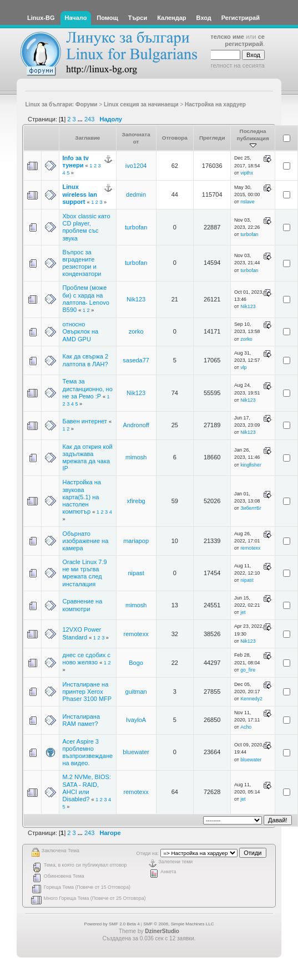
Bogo (136, 662)
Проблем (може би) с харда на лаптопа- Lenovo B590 (86, 298)
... (81, 119)
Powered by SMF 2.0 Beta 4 (112, 923)
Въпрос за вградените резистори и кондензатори (82, 263)
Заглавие (87, 138)
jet (242, 612)
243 (89, 119)
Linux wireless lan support (80, 193)
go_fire (247, 670)
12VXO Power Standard (82, 633)
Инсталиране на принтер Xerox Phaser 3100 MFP (87, 691)
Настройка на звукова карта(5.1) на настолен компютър (82, 497)
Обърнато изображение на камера (86, 540)
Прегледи (212, 138)
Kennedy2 (251, 699)
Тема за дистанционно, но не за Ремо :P (88, 388)
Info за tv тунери (76, 161)
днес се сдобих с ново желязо (86, 658)
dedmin (136, 194)
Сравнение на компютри (83, 605)
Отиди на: (148, 853)
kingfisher (250, 465)
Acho (245, 727)
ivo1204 (136, 165)
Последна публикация (252, 138)
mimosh (136, 457)
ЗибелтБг (250, 508)
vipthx (246, 173)
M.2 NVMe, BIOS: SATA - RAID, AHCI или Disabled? (87, 788)
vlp (243, 367)
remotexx (250, 548)
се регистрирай (245, 40)
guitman (136, 691)
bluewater (136, 752)
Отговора (175, 138)
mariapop (136, 540)
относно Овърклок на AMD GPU (81, 331)
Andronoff (136, 425)
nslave (247, 201)
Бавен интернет (86, 421)
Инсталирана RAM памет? (81, 720)
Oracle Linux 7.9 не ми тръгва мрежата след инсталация (85, 573)
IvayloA (136, 719)
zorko (136, 331)
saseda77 (136, 360)
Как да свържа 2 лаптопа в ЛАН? (86, 360)
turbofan (136, 227)
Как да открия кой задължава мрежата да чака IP (88, 457)
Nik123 (136, 299)
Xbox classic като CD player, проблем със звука (86, 227)
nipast (136, 573)
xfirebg (136, 501)
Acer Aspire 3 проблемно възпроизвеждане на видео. (88, 752)
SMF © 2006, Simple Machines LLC (178, 923)
